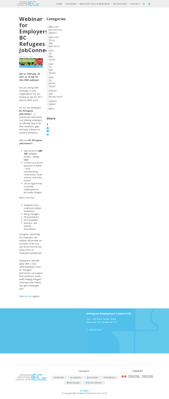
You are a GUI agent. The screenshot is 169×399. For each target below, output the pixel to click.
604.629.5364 (95, 329)
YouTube (92, 377)
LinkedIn (76, 377)
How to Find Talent (50, 55)
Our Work (71, 4)
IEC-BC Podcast (94, 383)
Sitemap (84, 391)
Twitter (59, 377)
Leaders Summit (50, 103)
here (26, 296)
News (50, 108)
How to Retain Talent (50, 82)
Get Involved (120, 4)
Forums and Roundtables (50, 94)
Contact (135, 4)
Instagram (73, 383)
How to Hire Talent (50, 68)
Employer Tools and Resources (50, 42)
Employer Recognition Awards (50, 30)
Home (59, 4)
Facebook (109, 377)
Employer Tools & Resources (95, 4)
